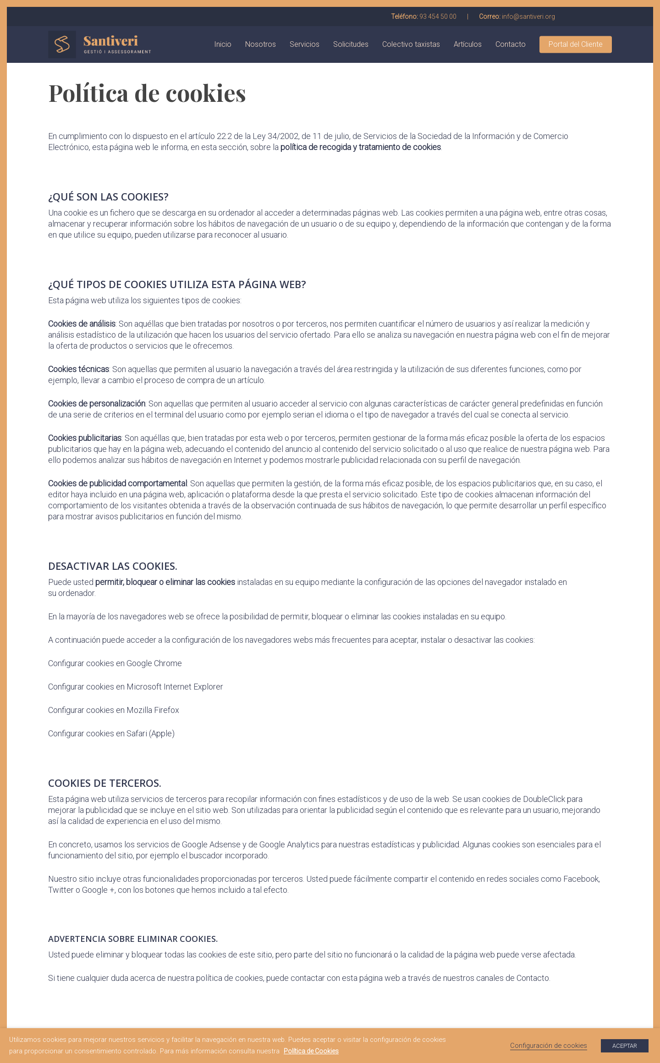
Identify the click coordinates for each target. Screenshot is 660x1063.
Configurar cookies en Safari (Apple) (111, 733)
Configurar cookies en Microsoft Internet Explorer (135, 686)
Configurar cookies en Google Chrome (115, 663)
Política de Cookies (311, 1051)
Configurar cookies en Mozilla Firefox (113, 710)
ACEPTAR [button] (624, 1045)
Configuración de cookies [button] (548, 1045)
